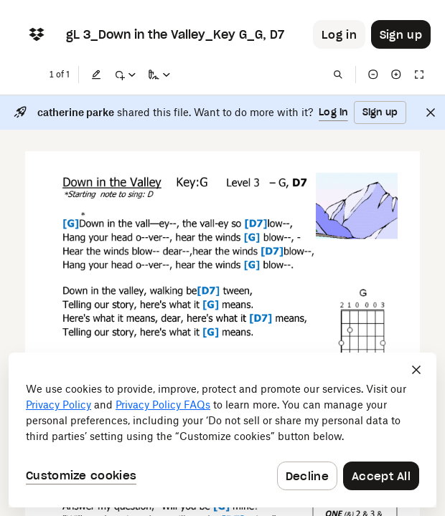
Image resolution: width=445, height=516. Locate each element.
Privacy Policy (58, 404)
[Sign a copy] (159, 74)
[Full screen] (419, 74)
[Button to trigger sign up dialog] (401, 34)
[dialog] (222, 430)
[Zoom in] (396, 74)
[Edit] (96, 74)
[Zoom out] (373, 74)
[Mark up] (125, 74)
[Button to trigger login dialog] (339, 34)
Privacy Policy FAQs (163, 404)
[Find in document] (338, 74)
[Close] (430, 112)
